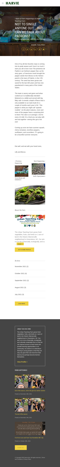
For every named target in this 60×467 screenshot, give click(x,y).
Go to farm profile (24, 249)
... (19, 244)
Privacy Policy (27, 459)
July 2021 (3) (19, 294)
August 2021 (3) (20, 287)
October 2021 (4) (21, 273)
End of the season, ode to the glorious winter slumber (30, 390)
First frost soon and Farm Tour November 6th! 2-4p (29, 438)
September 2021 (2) (22, 280)
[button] (21, 303)
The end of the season (21, 414)
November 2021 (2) (21, 266)
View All (21, 447)
